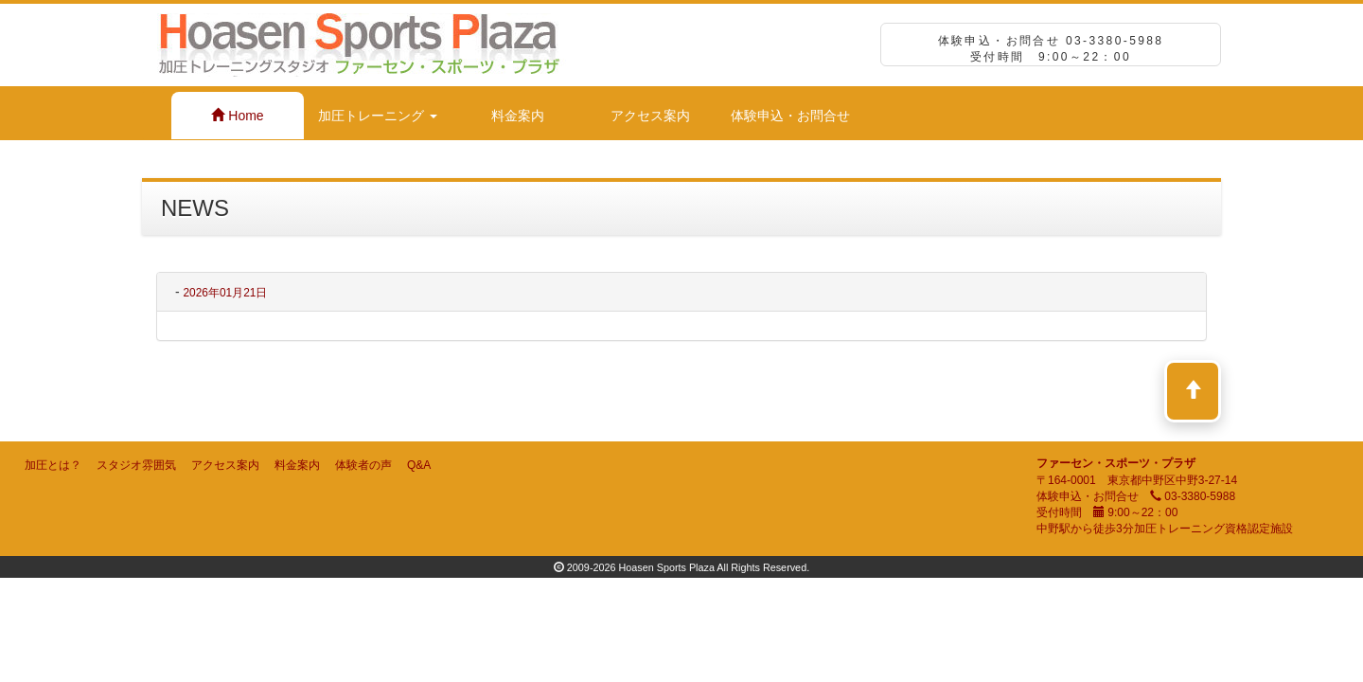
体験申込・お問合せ (790, 115)
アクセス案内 (650, 115)
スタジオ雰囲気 (136, 465)
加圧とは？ (53, 465)
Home (237, 115)
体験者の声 (363, 465)
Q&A (419, 465)
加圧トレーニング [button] (377, 115)
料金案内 (517, 115)
